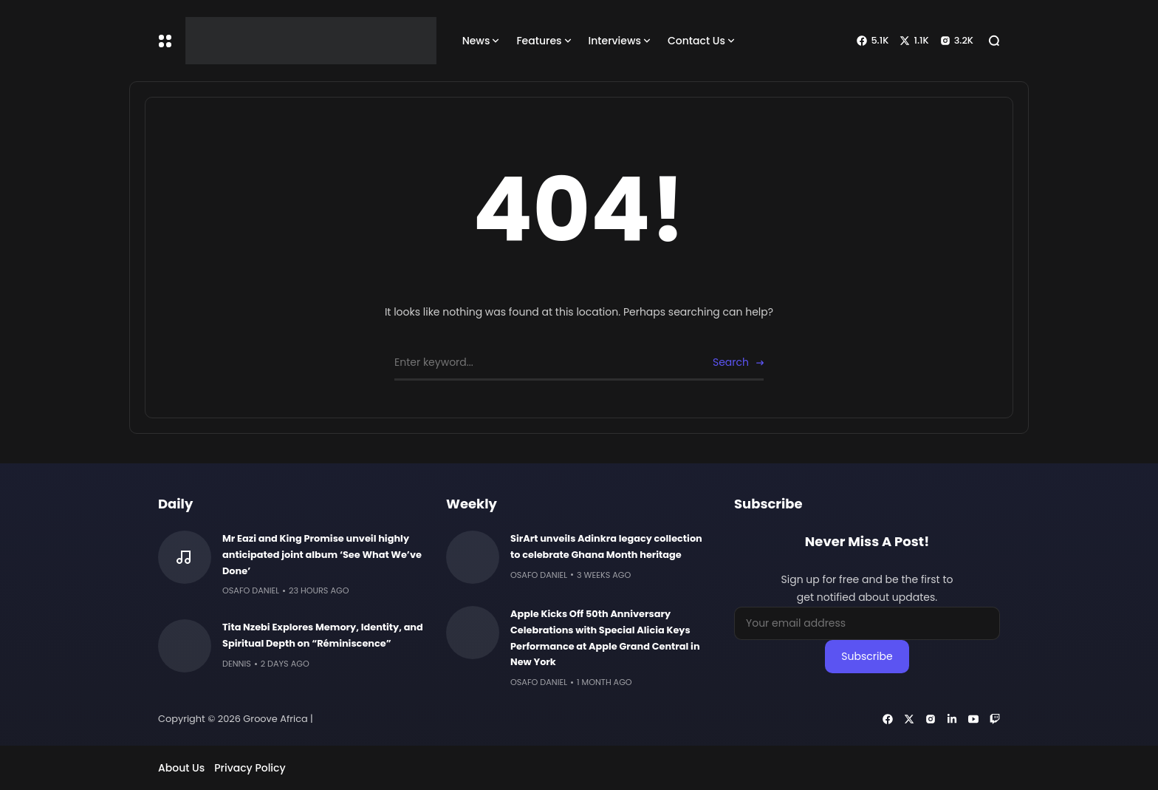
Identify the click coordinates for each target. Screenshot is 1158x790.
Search (731, 362)
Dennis (236, 664)
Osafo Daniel (250, 590)
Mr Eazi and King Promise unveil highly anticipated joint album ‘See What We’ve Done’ (322, 554)
